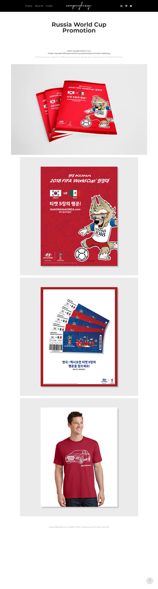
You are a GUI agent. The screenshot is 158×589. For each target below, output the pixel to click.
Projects (28, 6)
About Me (39, 6)
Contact (49, 6)
